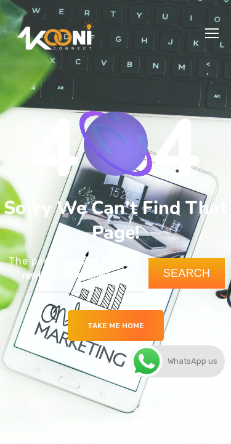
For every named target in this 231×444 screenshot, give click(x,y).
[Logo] (55, 33)
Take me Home (115, 325)
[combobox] (75, 275)
